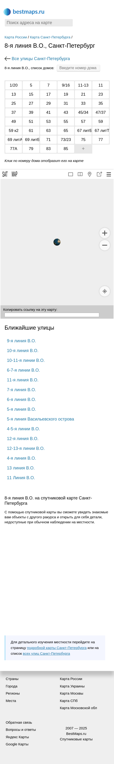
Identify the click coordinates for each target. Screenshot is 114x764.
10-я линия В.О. (22, 350)
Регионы (13, 693)
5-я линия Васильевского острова (40, 419)
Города (11, 686)
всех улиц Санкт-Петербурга (46, 653)
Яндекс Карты (17, 737)
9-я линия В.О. (21, 340)
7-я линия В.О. (21, 389)
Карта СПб (69, 701)
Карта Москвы (71, 693)
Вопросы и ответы (21, 730)
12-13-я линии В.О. (26, 448)
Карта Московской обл (78, 708)
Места (11, 701)
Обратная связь (19, 722)
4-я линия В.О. (21, 458)
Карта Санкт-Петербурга (50, 37)
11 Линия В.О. (21, 477)
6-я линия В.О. (21, 399)
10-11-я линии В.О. (26, 360)
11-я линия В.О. (22, 380)
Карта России (16, 37)
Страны (12, 679)
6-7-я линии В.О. (23, 370)
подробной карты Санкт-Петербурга (57, 648)
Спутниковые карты (76, 739)
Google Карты (17, 744)
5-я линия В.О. (21, 409)
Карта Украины (72, 686)
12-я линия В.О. (22, 438)
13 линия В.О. (21, 468)
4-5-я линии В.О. (23, 428)
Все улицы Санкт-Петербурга (41, 58)
